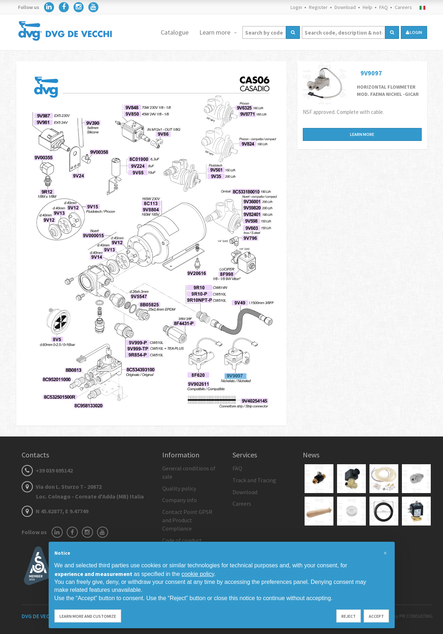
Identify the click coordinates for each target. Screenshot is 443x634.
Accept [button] (376, 616)
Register (318, 7)
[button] (385, 553)
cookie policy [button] (197, 574)
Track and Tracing (254, 480)
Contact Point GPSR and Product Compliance (187, 520)
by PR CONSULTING (413, 616)
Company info (179, 500)
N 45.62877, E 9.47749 (55, 511)
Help (367, 7)
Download (345, 7)
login (414, 32)
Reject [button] (348, 616)
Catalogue (175, 32)
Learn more (215, 32)
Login (296, 7)
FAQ (383, 7)
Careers (403, 7)
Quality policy (179, 488)
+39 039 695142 (47, 470)
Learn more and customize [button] (87, 616)
